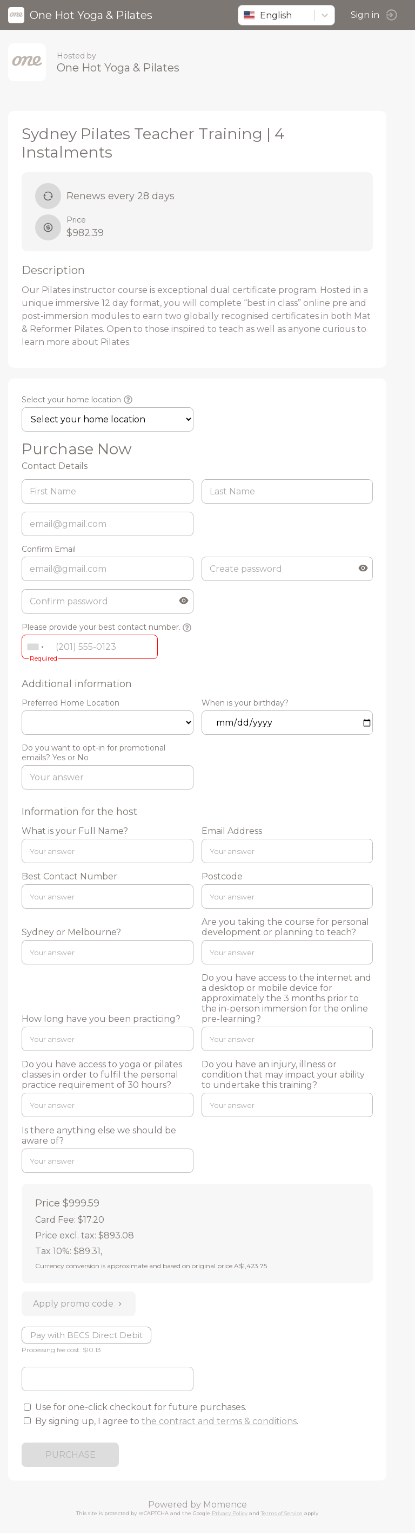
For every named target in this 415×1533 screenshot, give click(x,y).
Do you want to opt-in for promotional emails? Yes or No (93, 752)
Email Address (232, 831)
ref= (107, 722)
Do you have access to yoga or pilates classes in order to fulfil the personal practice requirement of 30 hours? (102, 1074)
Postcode (222, 876)
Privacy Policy (229, 1513)
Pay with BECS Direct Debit (86, 1335)
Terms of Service (282, 1513)
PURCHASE (70, 1455)
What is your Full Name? (75, 831)
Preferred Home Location (70, 703)
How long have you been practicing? (101, 1019)
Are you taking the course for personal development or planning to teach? (285, 927)
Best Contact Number (69, 876)
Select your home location (71, 400)
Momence (225, 1504)
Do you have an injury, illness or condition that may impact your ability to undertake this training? (283, 1074)
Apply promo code (78, 1304)
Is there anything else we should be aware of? (99, 1135)
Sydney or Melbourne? (71, 932)
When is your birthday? (245, 703)
